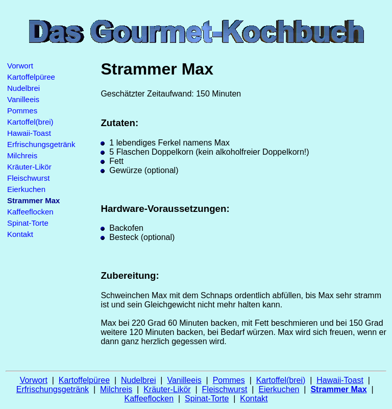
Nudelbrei (23, 88)
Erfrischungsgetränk (41, 144)
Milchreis (22, 155)
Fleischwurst (28, 178)
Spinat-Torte (27, 223)
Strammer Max (338, 389)
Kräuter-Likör (29, 166)
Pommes (22, 110)
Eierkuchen (26, 189)
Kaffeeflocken (30, 211)
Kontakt (20, 234)
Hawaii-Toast (29, 133)
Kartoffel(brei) (30, 121)
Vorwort (20, 65)
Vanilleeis (23, 99)
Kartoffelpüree (31, 77)
